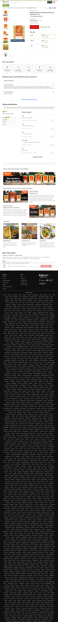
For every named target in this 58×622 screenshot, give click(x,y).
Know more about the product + (29, 99)
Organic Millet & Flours (12, 258)
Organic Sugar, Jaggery (35, 258)
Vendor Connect (24, 284)
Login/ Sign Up (49, 2)
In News (4, 278)
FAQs (22, 276)
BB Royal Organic (33, 10)
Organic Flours (37, 257)
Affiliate (4, 284)
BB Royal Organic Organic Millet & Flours (20, 262)
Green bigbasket (6, 280)
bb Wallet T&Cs (24, 282)
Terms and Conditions (7, 286)
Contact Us (23, 278)
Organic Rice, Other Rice (23, 258)
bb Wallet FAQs (24, 280)
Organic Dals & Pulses (8, 257)
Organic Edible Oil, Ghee (28, 257)
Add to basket (34, 27)
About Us (5, 276)
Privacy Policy (5, 282)
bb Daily (4, 288)
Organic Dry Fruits (17, 257)
